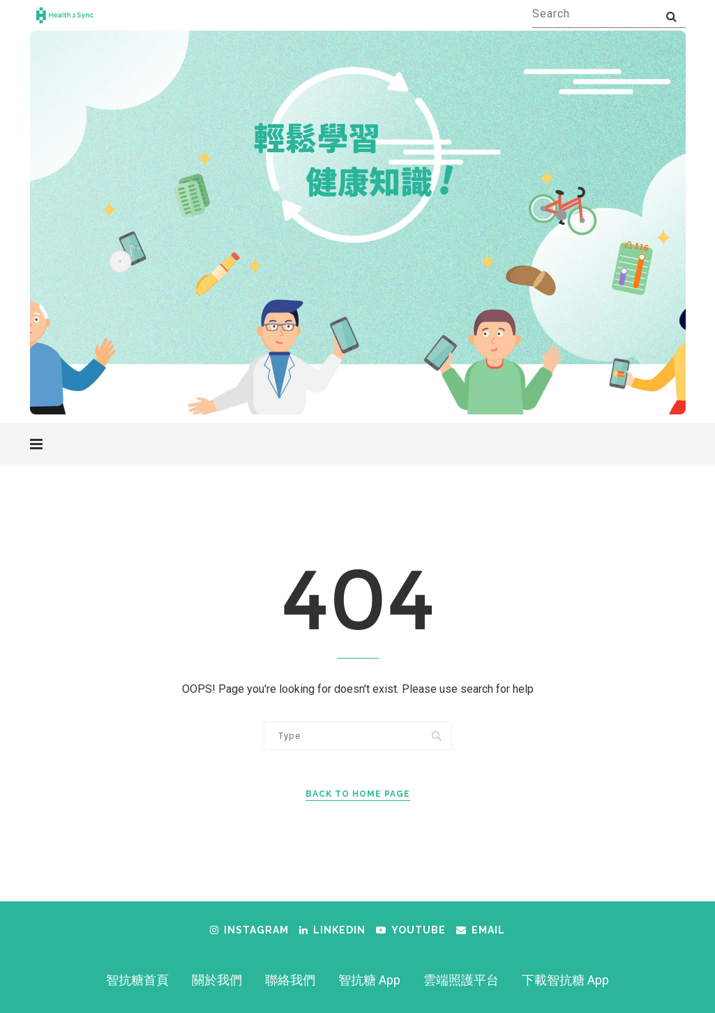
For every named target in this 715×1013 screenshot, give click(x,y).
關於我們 (217, 980)
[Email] (480, 930)
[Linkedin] (332, 930)
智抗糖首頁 (137, 980)
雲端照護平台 (461, 980)
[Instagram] (249, 930)
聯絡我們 (290, 980)
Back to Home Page (358, 794)
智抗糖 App (369, 980)
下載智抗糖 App (565, 980)
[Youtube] (411, 930)
